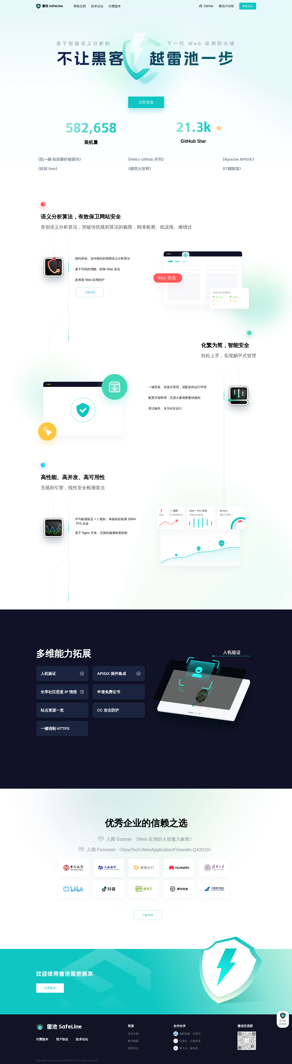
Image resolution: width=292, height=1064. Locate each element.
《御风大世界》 (139, 169)
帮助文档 (80, 6)
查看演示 (247, 6)
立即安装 (146, 102)
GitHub (206, 6)
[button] (283, 1019)
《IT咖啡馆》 (231, 169)
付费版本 (115, 6)
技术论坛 (97, 6)
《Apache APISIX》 (238, 159)
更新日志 (133, 1048)
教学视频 (133, 1040)
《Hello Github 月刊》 (146, 159)
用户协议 (62, 1039)
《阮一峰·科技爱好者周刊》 (59, 159)
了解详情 (90, 292)
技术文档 (133, 1033)
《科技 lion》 (47, 169)
